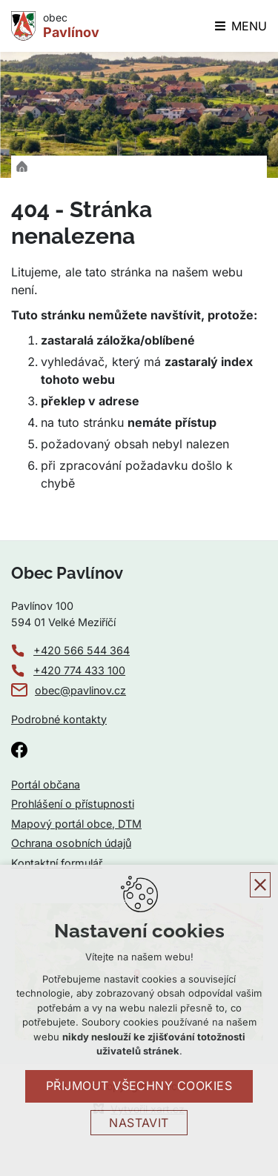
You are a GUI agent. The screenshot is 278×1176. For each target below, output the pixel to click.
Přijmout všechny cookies (139, 1085)
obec (71, 26)
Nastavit (139, 1122)
